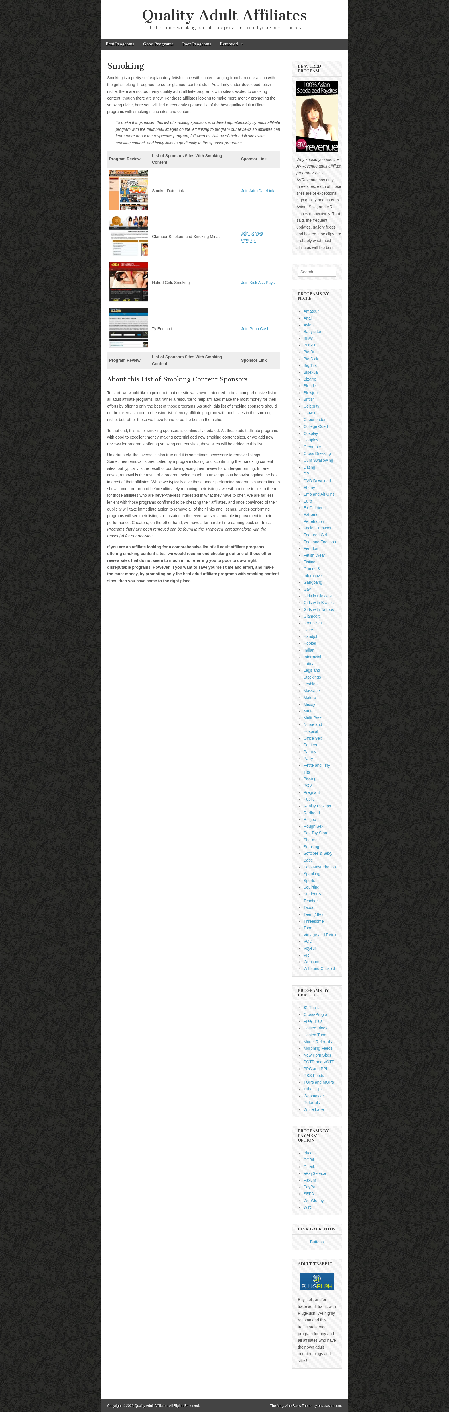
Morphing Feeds (318, 1048)
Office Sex (313, 738)
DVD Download (317, 480)
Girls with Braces (319, 602)
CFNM (309, 413)
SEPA (309, 1193)
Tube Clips (313, 1089)
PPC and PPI (315, 1068)
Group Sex (313, 623)
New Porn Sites (317, 1055)
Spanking (312, 873)
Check (309, 1166)
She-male (312, 840)
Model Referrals (318, 1041)
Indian (309, 650)
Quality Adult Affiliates (224, 15)
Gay (307, 589)
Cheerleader (315, 419)
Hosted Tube (315, 1035)
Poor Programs (196, 44)
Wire (308, 1207)
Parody (310, 751)
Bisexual (311, 372)
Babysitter (312, 331)
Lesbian (311, 684)
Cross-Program (317, 1014)
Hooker (310, 643)
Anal (308, 318)
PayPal (310, 1187)
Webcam (311, 961)
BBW (308, 338)
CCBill (309, 1160)
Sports (309, 880)
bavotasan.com (329, 1406)
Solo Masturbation (320, 867)
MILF (308, 711)
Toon (308, 928)
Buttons (317, 1242)
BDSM (309, 345)
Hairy (308, 630)
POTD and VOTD (319, 1062)
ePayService (315, 1173)
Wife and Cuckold (319, 968)
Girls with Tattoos (319, 609)
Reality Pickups (317, 806)
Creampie (312, 447)
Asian (309, 325)
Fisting (309, 562)
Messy (309, 704)
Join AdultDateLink (257, 190)
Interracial (312, 657)
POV (308, 785)
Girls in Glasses (318, 596)
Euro (308, 501)
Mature (310, 697)
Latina (309, 663)
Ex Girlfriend (315, 507)
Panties (310, 745)
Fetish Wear (314, 555)
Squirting (311, 887)
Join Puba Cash (255, 328)
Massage (312, 690)
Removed (229, 44)
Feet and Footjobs (320, 542)
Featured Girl (315, 535)
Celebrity (311, 406)
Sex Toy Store (316, 833)
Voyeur (310, 948)
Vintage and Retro (320, 934)
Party (308, 758)
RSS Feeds (314, 1075)
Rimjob (310, 819)
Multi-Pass (313, 718)
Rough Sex (313, 826)
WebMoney (314, 1200)
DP (306, 474)
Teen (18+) (313, 914)
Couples (311, 440)
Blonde (310, 385)
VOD (308, 941)
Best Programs (120, 44)
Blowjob (311, 392)
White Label (314, 1109)
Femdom (311, 548)
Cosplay (311, 433)
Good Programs (158, 44)
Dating (309, 467)
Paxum (310, 1180)
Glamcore (312, 616)
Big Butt (311, 352)
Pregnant (312, 792)
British (309, 399)
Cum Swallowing (318, 460)
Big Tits (310, 365)
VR (306, 955)
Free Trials (313, 1021)
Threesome (314, 921)
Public (309, 799)
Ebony (309, 487)
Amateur (311, 311)
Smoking (311, 846)
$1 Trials (311, 1007)
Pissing (310, 778)
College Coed (316, 426)
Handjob (311, 636)
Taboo (309, 907)
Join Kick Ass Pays (258, 282)
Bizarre (310, 379)
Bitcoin (310, 1153)
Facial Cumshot (317, 528)
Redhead (312, 813)
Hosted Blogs (315, 1028)
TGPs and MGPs (319, 1082)
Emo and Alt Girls (319, 494)
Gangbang (313, 582)
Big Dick (311, 359)
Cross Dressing (317, 453)
